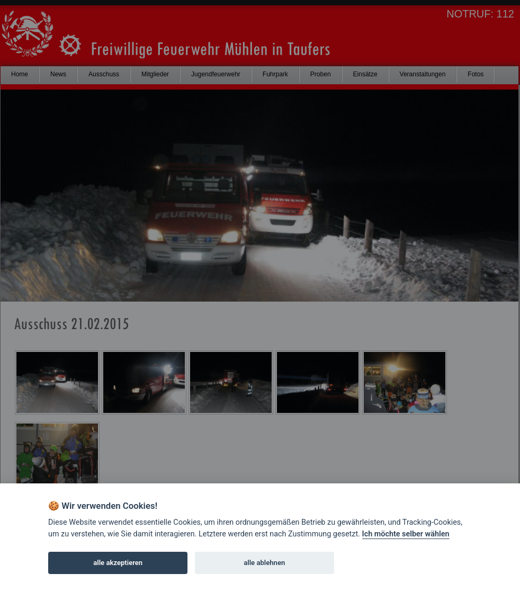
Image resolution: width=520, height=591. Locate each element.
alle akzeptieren (117, 563)
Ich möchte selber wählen (406, 534)
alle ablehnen (264, 563)
